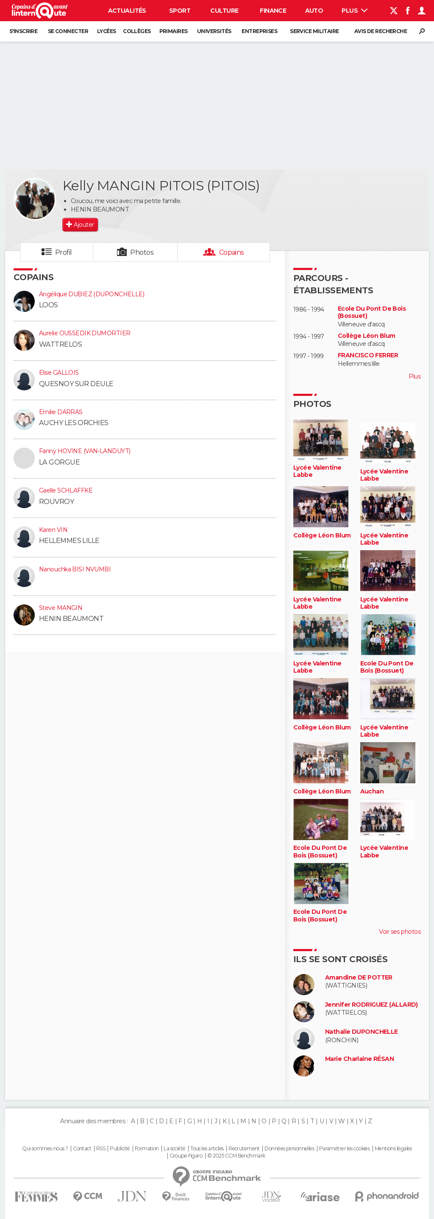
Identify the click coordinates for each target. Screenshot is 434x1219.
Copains (231, 252)
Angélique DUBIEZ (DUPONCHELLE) (91, 294)
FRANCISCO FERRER (368, 355)
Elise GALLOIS (59, 372)
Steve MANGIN (60, 608)
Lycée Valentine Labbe (317, 471)
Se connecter (68, 31)
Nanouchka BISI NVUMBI (75, 569)
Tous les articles (206, 1149)
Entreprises (259, 31)
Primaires (173, 31)
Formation (147, 1149)
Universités (214, 31)
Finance (273, 10)
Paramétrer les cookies (344, 1149)
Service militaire (314, 31)
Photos (141, 252)
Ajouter (84, 224)
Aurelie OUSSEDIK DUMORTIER (84, 333)
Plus (354, 10)
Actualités (127, 10)
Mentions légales (393, 1149)
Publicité (120, 1149)
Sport (179, 10)
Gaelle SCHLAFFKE (65, 490)
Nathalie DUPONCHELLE (361, 1031)
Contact (82, 1149)
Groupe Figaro (186, 1156)
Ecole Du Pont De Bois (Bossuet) (372, 312)
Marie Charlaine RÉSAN (359, 1059)
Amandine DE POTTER (358, 977)
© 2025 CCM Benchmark (236, 1156)
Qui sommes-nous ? (45, 1149)
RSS (100, 1149)
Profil (63, 252)
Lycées (106, 31)
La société (174, 1149)
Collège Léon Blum (366, 336)
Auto (314, 10)
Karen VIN (53, 530)
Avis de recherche (380, 31)
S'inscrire (23, 31)
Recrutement (244, 1149)
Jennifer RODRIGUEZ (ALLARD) (371, 1004)
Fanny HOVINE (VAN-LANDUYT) (84, 451)
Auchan (372, 791)
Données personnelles (289, 1149)
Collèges (137, 31)
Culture (224, 10)
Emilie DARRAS (61, 412)
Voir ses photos (399, 931)
